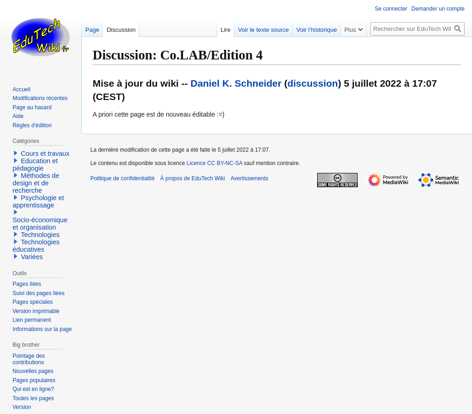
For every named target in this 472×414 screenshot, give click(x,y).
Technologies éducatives (35, 245)
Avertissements (249, 178)
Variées (32, 256)
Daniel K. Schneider (235, 83)
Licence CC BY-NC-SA (214, 163)
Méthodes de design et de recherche (35, 183)
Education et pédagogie (35, 164)
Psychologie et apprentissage (38, 201)
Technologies (40, 234)
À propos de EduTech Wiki (192, 178)
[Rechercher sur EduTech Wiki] (417, 28)
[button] (15, 153)
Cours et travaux (45, 153)
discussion (312, 83)
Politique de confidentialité (122, 178)
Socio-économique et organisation (39, 223)
